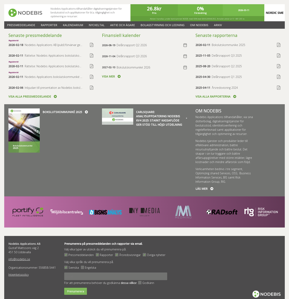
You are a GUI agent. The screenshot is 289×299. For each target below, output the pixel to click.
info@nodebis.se (19, 259)
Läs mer (204, 189)
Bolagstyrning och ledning (162, 25)
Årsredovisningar (130, 255)
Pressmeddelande (21, 25)
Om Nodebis (199, 25)
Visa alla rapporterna (215, 96)
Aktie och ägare (122, 25)
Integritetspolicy (18, 275)
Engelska (90, 267)
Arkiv (218, 25)
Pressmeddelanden (81, 255)
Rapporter (49, 25)
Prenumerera (75, 291)
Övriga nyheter (156, 255)
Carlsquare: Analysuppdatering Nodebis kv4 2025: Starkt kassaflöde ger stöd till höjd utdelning (161, 118)
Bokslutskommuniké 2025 (65, 112)
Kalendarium (73, 25)
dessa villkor (129, 283)
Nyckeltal (97, 25)
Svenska (73, 267)
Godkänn (148, 283)
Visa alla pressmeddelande (32, 96)
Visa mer (111, 76)
